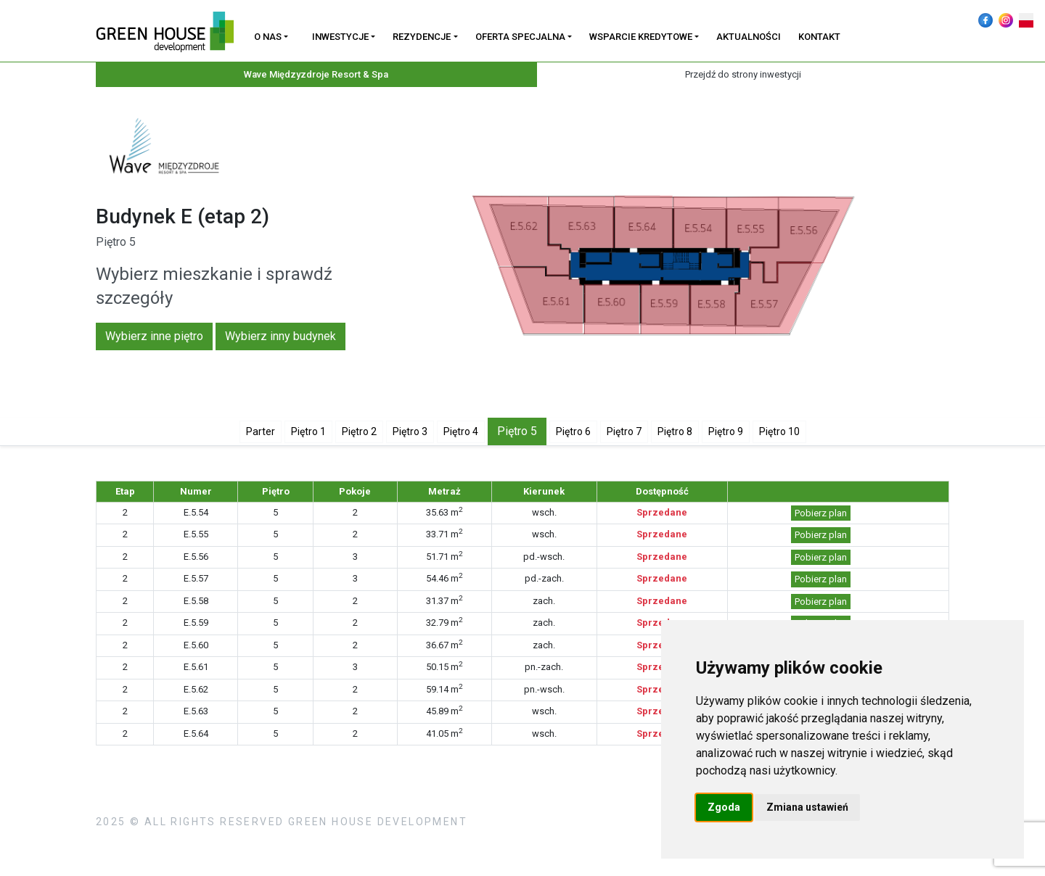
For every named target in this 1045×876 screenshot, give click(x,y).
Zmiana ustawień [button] (807, 807)
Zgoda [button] (724, 807)
